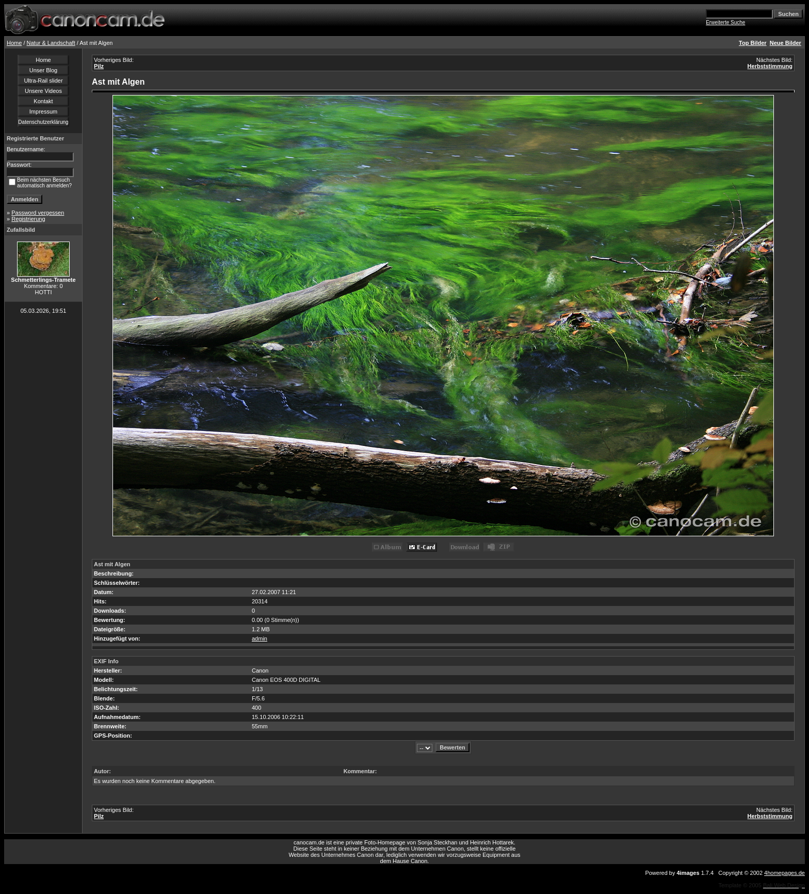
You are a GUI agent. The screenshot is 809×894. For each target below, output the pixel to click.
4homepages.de (784, 873)
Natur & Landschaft (51, 43)
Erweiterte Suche (725, 22)
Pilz (99, 66)
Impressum (43, 111)
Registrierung (28, 219)
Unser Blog (43, 70)
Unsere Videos (43, 91)
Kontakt (43, 101)
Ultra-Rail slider (43, 80)
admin (259, 638)
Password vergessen (37, 213)
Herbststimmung (770, 66)
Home (14, 43)
